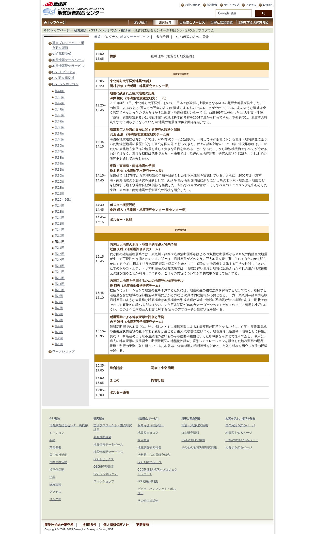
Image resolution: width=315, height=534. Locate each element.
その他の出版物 (148, 500)
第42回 (59, 103)
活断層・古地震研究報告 (154, 455)
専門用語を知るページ (240, 425)
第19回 (59, 235)
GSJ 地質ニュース (150, 462)
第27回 (59, 193)
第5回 (59, 320)
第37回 (59, 133)
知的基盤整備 (61, 54)
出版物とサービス (148, 418)
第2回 (59, 338)
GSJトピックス (104, 459)
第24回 (59, 206)
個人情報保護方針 (116, 525)
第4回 (59, 326)
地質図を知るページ (238, 432)
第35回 (59, 145)
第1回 (59, 344)
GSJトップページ (57, 30)
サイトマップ (231, 4)
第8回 (59, 302)
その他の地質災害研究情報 (199, 447)
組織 (52, 440)
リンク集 (55, 499)
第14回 (59, 266)
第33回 (59, 157)
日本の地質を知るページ (241, 440)
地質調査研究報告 (149, 447)
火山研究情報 (190, 432)
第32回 (59, 163)
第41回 (59, 109)
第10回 (59, 290)
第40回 (59, 115)
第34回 (59, 151)
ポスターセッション (134, 37)
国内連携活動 (58, 455)
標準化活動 (56, 469)
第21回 (59, 223)
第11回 (59, 284)
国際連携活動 (58, 462)
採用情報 (212, 4)
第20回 (59, 230)
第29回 (59, 181)
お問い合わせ (192, 4)
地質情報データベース (68, 60)
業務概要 (55, 447)
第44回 (59, 91)
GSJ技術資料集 (148, 481)
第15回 (59, 260)
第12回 (59, 278)
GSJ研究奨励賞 (63, 78)
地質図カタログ (148, 432)
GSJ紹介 (54, 418)
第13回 (59, 272)
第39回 (59, 121)
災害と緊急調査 (190, 418)
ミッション (56, 432)
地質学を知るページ (238, 447)
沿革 (52, 477)
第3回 (59, 332)
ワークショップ (63, 351)
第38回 (59, 127)
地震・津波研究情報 (194, 425)
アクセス (251, 4)
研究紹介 (80, 30)
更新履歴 (142, 525)
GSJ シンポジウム (104, 30)
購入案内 (143, 440)
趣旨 (97, 37)
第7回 (59, 308)
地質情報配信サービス (68, 66)
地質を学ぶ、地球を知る (240, 418)
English (267, 4)
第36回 (59, 139)
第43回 (59, 97)
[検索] (233, 13)
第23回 (59, 211)
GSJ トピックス (63, 72)
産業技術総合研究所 (59, 525)
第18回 (126, 30)
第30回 (59, 175)
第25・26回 (63, 199)
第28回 (59, 187)
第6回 (59, 314)
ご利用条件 (88, 525)
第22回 (59, 218)
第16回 (59, 254)
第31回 (59, 169)
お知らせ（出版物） (151, 425)
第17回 (59, 248)
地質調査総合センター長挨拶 (68, 425)
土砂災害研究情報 (193, 440)
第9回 (59, 296)
